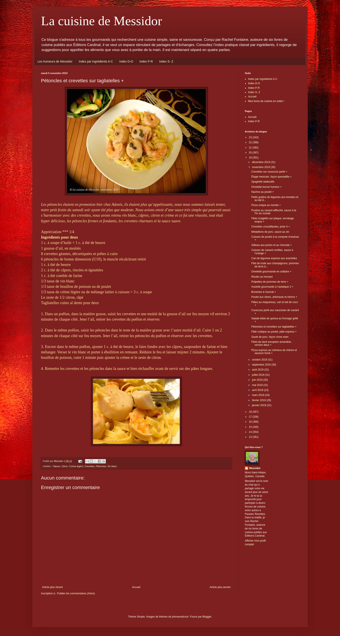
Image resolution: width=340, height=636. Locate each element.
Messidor (255, 468)
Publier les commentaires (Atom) (76, 593)
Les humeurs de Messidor (55, 61)
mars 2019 (258, 395)
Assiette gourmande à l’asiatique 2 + (272, 286)
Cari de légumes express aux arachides (274, 258)
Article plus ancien (220, 587)
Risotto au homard (262, 276)
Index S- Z (166, 61)
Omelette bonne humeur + (266, 186)
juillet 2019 (258, 374)
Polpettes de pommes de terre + (269, 281)
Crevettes (90, 466)
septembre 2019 (261, 364)
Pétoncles (101, 466)
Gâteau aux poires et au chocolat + (271, 245)
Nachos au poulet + (262, 191)
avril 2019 (258, 390)
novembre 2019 (261, 167)
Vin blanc (112, 466)
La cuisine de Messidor (101, 21)
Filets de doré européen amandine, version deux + (271, 343)
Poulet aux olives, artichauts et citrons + (274, 296)
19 (251, 157)
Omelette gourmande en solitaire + (271, 271)
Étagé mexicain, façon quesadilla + (271, 176)
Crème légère (76, 466)
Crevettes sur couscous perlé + (269, 171)
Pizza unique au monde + (266, 205)
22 (251, 142)
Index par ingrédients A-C (96, 61)
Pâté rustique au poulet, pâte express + (274, 331)
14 (251, 431)
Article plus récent (52, 587)
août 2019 (258, 369)
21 (251, 147)
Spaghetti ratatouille (262, 181)
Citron (64, 466)
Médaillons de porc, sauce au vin (270, 231)
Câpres (56, 466)
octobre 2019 (260, 359)
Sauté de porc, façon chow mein (269, 336)
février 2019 (259, 400)
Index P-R (146, 61)
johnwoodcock (180, 616)
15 (251, 426)
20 (251, 152)
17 (251, 416)
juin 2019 (257, 379)
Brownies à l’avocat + (263, 291)
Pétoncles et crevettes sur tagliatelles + (273, 326)
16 (251, 421)
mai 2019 (257, 385)
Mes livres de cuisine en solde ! (266, 101)
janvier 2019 (259, 405)
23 (251, 137)
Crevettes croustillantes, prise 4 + (270, 226)
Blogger (207, 616)
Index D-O (126, 61)
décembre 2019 (261, 162)
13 (251, 436)
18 (251, 411)
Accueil (136, 587)
